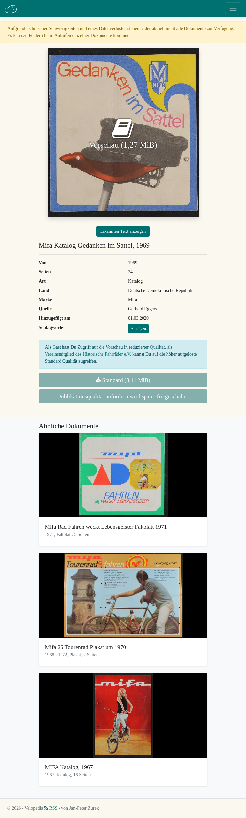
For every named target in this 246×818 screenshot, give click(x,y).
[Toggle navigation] (233, 8)
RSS (50, 808)
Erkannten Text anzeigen (123, 231)
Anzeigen (138, 328)
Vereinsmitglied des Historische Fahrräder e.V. (88, 354)
